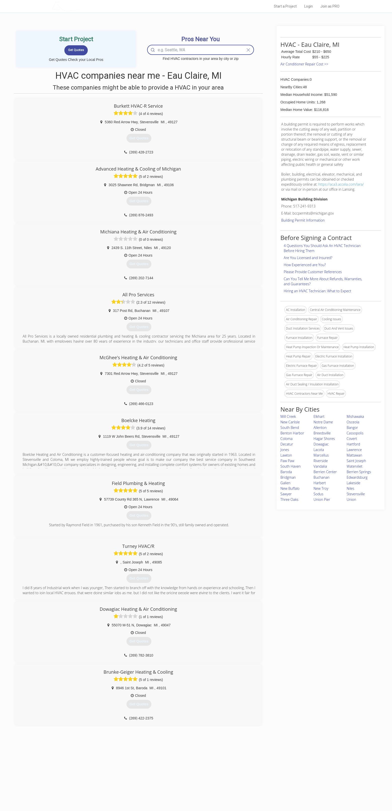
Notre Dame (323, 422)
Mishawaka (355, 416)
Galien (285, 482)
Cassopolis (354, 433)
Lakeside (353, 482)
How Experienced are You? (305, 264)
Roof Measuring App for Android (192, 791)
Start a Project (285, 6)
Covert (351, 438)
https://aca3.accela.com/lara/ (341, 184)
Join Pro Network (182, 768)
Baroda (286, 471)
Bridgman (288, 477)
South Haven (290, 466)
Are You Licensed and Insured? (308, 257)
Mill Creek (288, 416)
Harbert (320, 482)
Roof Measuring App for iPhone (191, 785)
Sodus (318, 494)
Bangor (352, 427)
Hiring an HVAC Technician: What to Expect (317, 291)
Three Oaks (289, 499)
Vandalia (320, 466)
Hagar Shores (324, 438)
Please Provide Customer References (313, 271)
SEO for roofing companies (272, 791)
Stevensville (355, 494)
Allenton (320, 427)
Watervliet (354, 466)
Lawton (286, 455)
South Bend (289, 427)
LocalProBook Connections (273, 785)
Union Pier (322, 499)
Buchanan (321, 477)
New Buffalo (289, 488)
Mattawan (354, 455)
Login (308, 6)
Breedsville (322, 433)
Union (351, 499)
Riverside (321, 460)
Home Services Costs (115, 768)
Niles (350, 488)
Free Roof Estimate (113, 785)
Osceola (352, 422)
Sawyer (286, 494)
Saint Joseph (356, 460)
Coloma (286, 438)
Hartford (353, 444)
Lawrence (354, 449)
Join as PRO (329, 6)
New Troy (321, 488)
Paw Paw (287, 460)
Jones (284, 449)
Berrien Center (325, 471)
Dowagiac (321, 444)
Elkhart (319, 416)
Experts (175, 774)
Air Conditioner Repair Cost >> (304, 64)
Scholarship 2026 (266, 768)
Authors (259, 780)
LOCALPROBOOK (80, 6)
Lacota (319, 449)
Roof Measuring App (184, 780)
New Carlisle (290, 422)
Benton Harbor (292, 433)
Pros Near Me (109, 774)
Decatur (286, 444)
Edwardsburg (356, 477)
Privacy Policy (263, 774)
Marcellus (321, 455)
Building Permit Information (303, 220)
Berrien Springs (358, 471)
